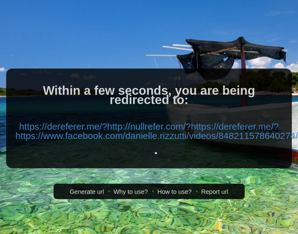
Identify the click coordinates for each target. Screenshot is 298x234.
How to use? (174, 191)
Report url (214, 191)
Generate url (87, 191)
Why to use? (130, 191)
